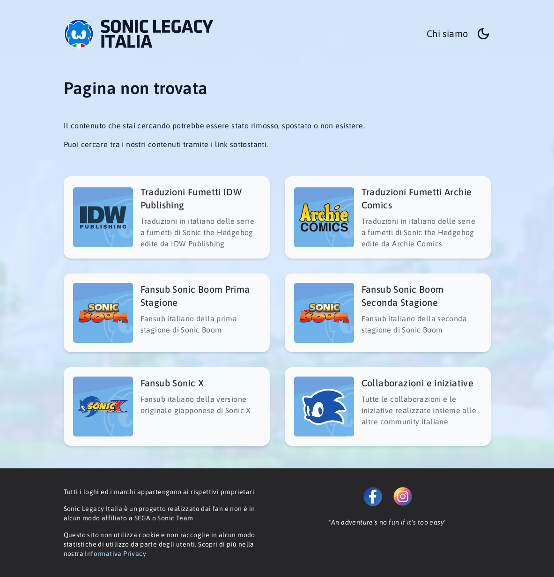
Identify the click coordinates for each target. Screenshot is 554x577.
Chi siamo (447, 33)
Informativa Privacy (115, 553)
